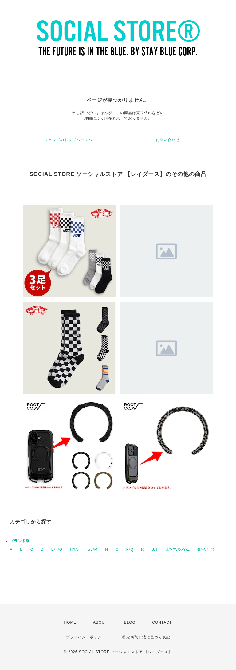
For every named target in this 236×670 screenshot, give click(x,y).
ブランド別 (20, 541)
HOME (70, 622)
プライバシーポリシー (86, 637)
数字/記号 (205, 549)
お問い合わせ (168, 140)
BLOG (130, 622)
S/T (154, 549)
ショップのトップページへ (68, 140)
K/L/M (91, 549)
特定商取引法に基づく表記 (146, 637)
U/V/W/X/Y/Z (178, 549)
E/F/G (56, 549)
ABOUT (100, 622)
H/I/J (74, 549)
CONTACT (162, 622)
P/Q (130, 549)
